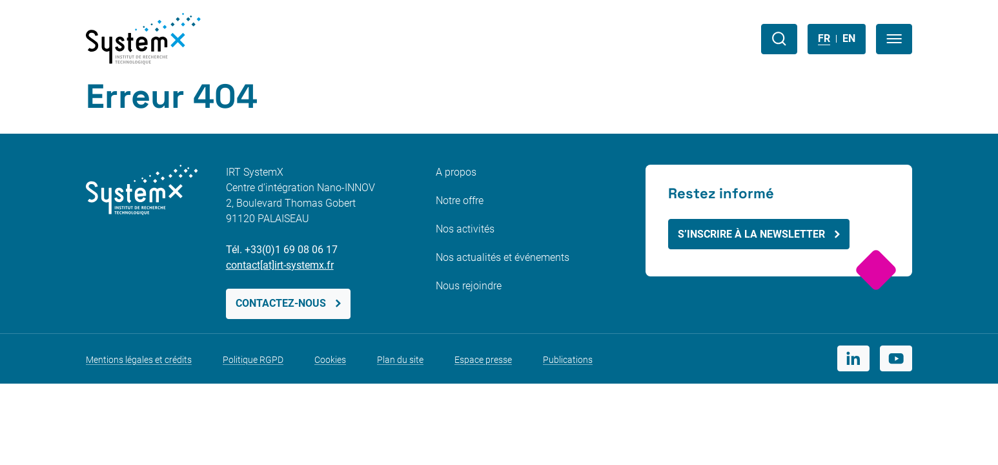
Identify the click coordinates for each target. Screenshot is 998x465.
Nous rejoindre (469, 286)
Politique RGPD (253, 360)
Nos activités (465, 229)
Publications (568, 360)
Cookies (330, 360)
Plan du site (400, 360)
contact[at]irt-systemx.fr (280, 265)
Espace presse (483, 360)
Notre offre (460, 200)
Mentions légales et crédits (139, 360)
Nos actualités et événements (502, 257)
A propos (456, 172)
